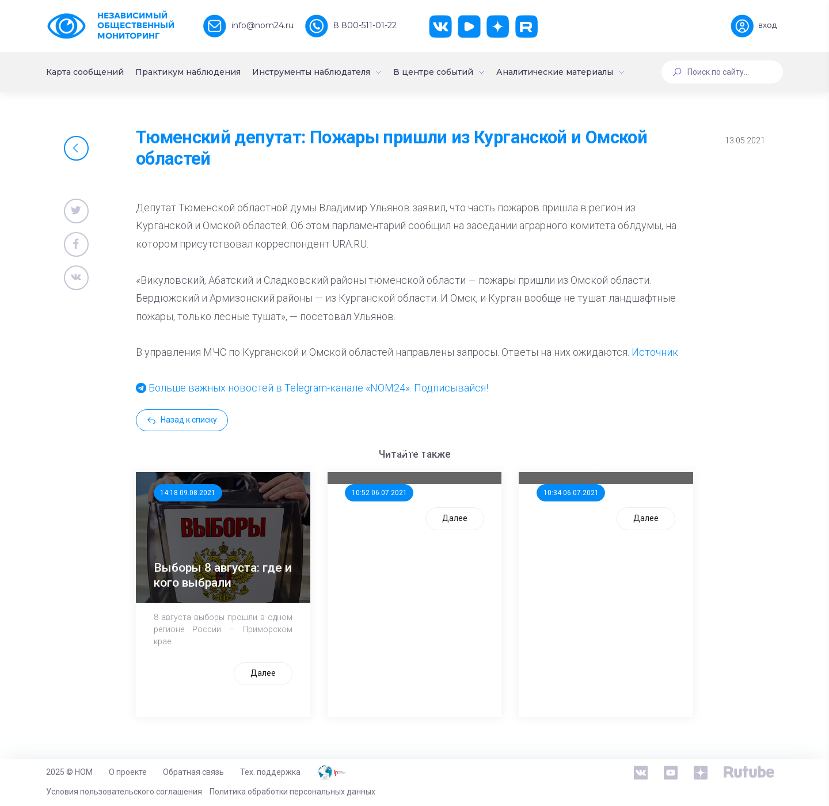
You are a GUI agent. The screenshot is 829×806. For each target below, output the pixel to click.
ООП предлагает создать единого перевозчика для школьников (393, 450)
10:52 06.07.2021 (379, 493)
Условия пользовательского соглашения (124, 791)
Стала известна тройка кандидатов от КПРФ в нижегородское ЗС (602, 449)
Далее (263, 673)
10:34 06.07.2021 (571, 493)
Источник (655, 352)
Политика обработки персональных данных (292, 791)
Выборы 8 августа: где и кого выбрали (223, 575)
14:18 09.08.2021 (187, 493)
